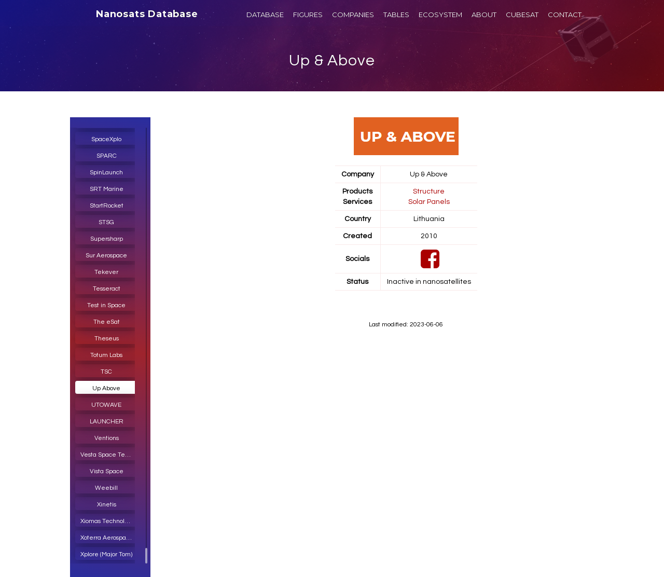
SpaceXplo (106, 139)
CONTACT (565, 14)
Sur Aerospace (106, 255)
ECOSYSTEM (440, 14)
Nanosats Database (147, 14)
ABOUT (484, 14)
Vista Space (106, 471)
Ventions (106, 438)
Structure (429, 191)
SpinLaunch (106, 172)
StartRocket (106, 205)
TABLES (396, 14)
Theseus (106, 338)
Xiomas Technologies (108, 521)
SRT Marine (106, 189)
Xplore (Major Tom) (106, 554)
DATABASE (265, 14)
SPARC (106, 156)
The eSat (106, 322)
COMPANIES (353, 14)
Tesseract (106, 288)
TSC (106, 371)
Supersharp (106, 239)
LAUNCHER (106, 421)
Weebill (106, 488)
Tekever (106, 272)
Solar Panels (429, 201)
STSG (106, 222)
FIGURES (308, 14)
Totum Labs (106, 355)
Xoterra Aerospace (106, 537)
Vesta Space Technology (108, 454)
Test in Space (106, 305)
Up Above (106, 388)
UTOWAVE (106, 405)
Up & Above (332, 60)
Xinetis (106, 504)
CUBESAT (522, 14)
